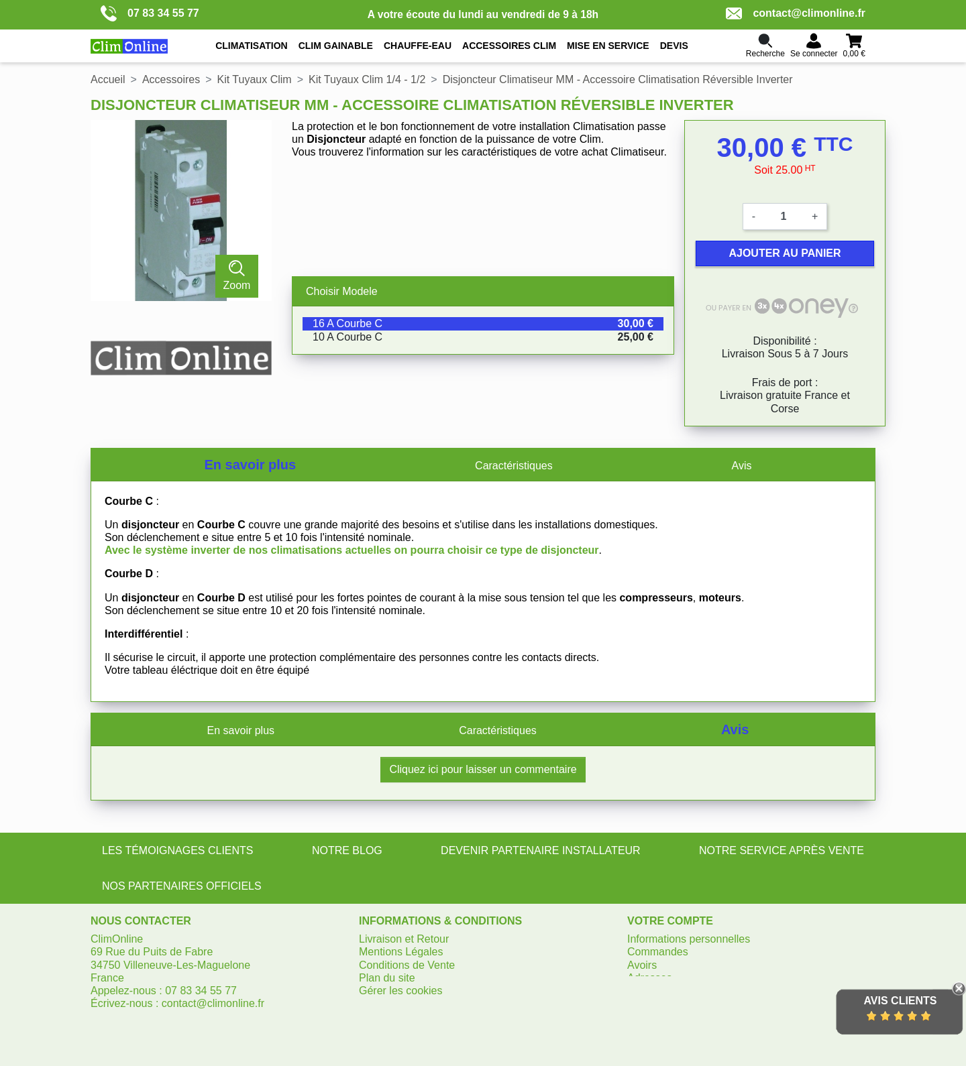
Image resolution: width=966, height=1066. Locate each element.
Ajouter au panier (785, 253)
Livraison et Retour (404, 939)
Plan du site (387, 978)
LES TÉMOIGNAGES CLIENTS (178, 850)
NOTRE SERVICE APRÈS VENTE (781, 850)
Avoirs (642, 965)
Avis (742, 465)
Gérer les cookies (401, 990)
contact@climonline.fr (795, 13)
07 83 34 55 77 (150, 13)
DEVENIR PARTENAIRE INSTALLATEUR (541, 850)
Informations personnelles (688, 939)
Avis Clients (899, 1000)
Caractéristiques (514, 465)
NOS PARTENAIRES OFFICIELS (182, 886)
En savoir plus (250, 464)
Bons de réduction (670, 990)
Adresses (649, 978)
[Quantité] (783, 216)
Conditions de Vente (407, 965)
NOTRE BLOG (347, 850)
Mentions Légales (401, 951)
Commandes (657, 951)
